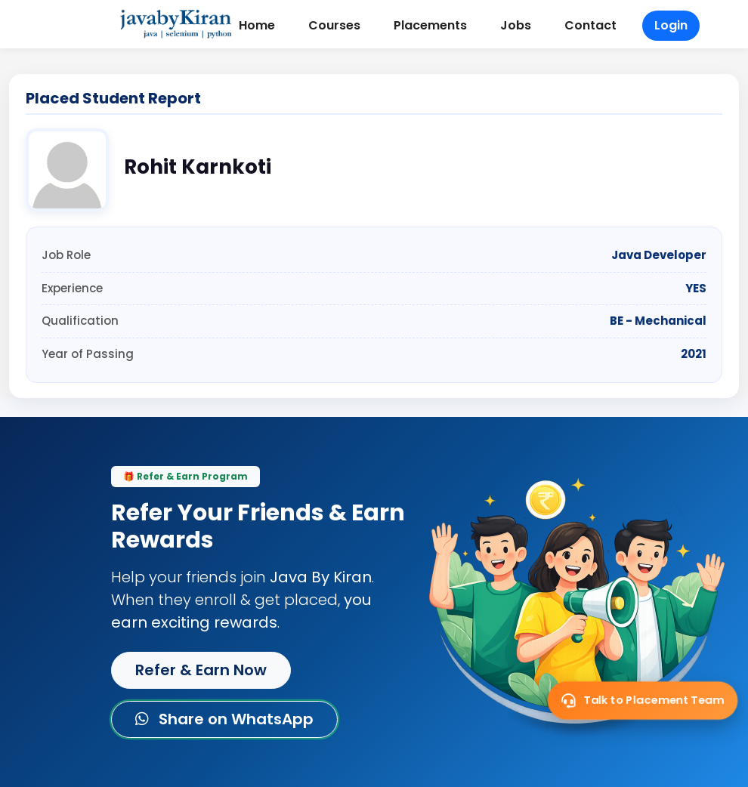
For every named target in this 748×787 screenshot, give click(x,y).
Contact (590, 25)
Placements (430, 25)
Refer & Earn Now (201, 670)
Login (671, 25)
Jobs (515, 25)
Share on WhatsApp (224, 719)
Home (257, 25)
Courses (334, 25)
